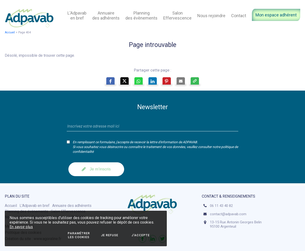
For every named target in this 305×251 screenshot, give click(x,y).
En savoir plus (21, 227)
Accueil (10, 32)
